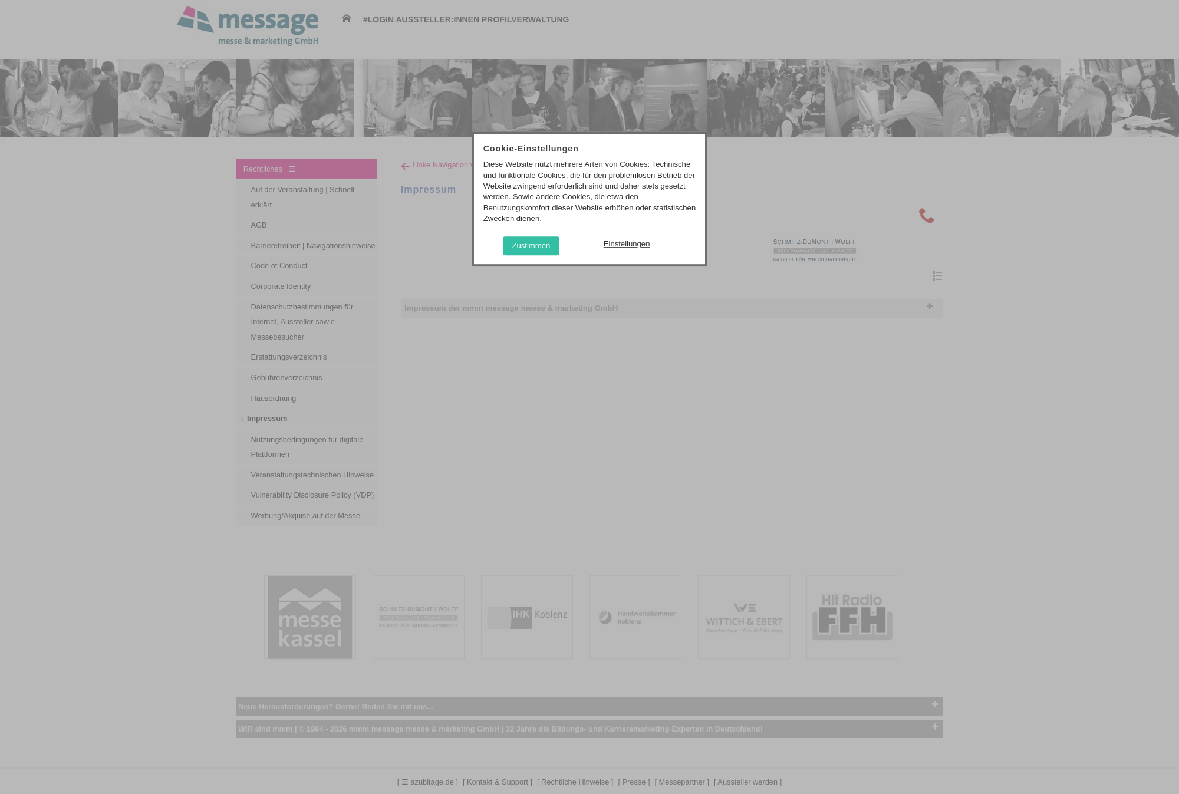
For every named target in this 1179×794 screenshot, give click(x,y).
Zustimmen (531, 245)
